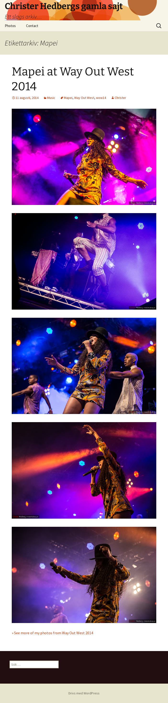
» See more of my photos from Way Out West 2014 (52, 632)
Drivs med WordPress (84, 693)
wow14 (101, 98)
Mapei (68, 98)
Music (51, 98)
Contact (32, 25)
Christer (120, 98)
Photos (10, 25)
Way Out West (84, 98)
